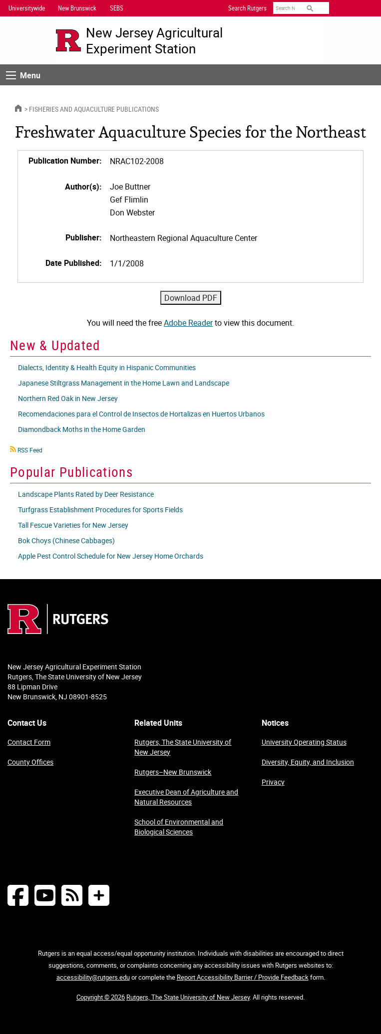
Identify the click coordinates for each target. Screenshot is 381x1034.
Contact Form (28, 742)
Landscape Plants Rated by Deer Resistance (86, 494)
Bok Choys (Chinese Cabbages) (66, 540)
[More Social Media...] (98, 895)
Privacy (273, 782)
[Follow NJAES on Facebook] (17, 895)
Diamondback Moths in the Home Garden (81, 429)
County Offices (30, 762)
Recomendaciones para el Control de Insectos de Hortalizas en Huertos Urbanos (141, 413)
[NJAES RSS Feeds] (71, 895)
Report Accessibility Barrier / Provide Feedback (243, 977)
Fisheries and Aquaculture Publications (94, 109)
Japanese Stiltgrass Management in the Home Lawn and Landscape (123, 383)
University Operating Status (304, 742)
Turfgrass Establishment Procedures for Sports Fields (100, 509)
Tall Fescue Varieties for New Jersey (73, 525)
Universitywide (26, 7)
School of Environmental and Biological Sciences (178, 826)
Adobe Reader (188, 322)
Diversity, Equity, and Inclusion (308, 762)
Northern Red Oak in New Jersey (68, 398)
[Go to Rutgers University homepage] (68, 40)
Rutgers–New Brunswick (172, 772)
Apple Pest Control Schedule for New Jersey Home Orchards (110, 556)
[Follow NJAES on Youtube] (44, 895)
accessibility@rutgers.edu (93, 977)
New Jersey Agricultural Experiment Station (154, 40)
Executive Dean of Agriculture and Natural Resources (186, 797)
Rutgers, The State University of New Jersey (182, 747)
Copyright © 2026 (100, 997)
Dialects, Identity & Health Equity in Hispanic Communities (107, 367)
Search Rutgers (247, 7)
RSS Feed (29, 450)
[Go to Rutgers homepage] (57, 630)
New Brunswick (77, 7)
